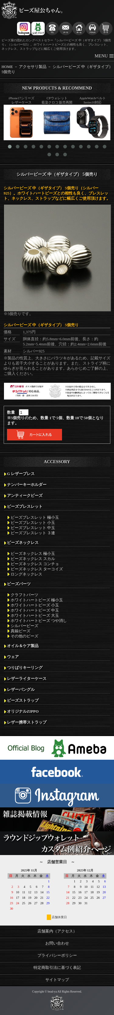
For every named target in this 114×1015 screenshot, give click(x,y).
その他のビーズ (24, 636)
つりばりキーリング (25, 668)
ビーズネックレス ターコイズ (37, 569)
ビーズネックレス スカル (33, 559)
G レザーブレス (21, 474)
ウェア (13, 657)
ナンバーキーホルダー (27, 485)
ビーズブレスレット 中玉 (33, 528)
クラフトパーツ (24, 595)
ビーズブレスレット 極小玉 (35, 517)
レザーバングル (21, 689)
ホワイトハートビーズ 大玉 (35, 615)
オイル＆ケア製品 (23, 646)
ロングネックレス (26, 574)
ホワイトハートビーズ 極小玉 (37, 600)
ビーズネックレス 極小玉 (33, 554)
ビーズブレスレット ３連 (33, 533)
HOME (7, 67)
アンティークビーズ (25, 496)
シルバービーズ (24, 626)
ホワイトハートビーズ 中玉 (35, 610)
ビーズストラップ (23, 700)
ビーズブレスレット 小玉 (33, 523)
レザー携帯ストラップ (27, 722)
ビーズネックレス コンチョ (35, 564)
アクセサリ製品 (33, 67)
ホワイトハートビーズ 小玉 (35, 605)
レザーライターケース (27, 679)
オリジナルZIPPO (23, 711)
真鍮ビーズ (20, 631)
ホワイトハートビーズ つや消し (39, 621)
